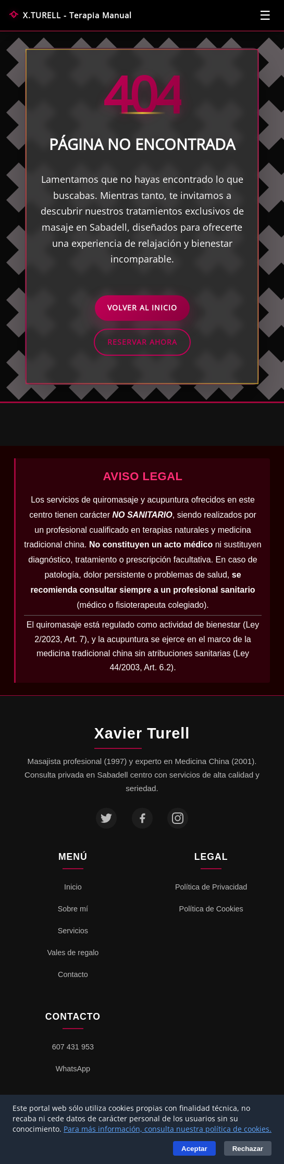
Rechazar (247, 1149)
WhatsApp (73, 1069)
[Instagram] (177, 818)
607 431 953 (73, 1047)
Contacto (73, 974)
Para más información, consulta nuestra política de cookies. (167, 1129)
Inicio (73, 887)
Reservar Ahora (142, 342)
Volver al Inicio (142, 307)
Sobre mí (73, 909)
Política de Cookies (211, 909)
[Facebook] (142, 818)
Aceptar (194, 1149)
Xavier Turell (142, 733)
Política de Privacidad (211, 887)
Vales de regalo (72, 952)
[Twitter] (106, 818)
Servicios (73, 931)
